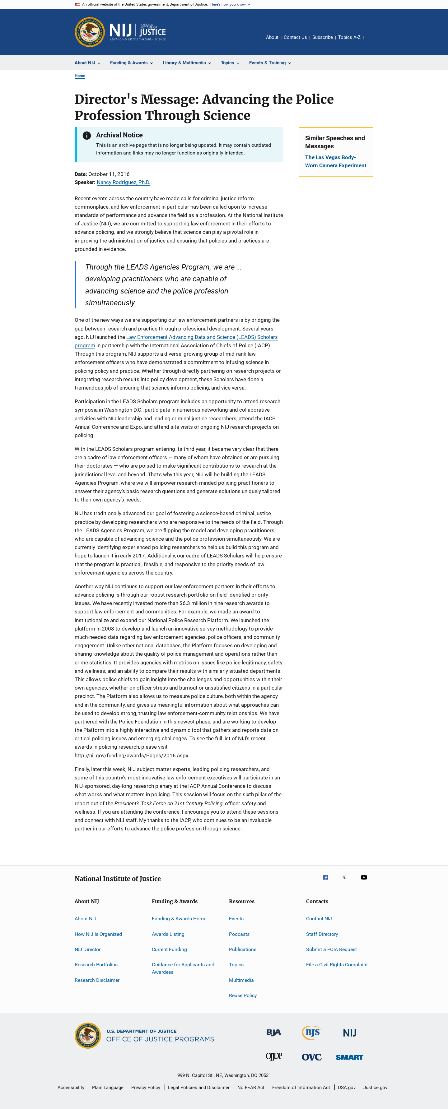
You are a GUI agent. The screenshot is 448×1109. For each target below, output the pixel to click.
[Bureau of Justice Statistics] (312, 1041)
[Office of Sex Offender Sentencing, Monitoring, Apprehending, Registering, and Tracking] (349, 1061)
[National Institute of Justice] (349, 1037)
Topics (236, 965)
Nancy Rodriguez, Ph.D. (123, 182)
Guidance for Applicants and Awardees (183, 968)
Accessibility (71, 1087)
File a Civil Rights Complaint (337, 965)
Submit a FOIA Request (331, 949)
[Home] (138, 32)
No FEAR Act (250, 1087)
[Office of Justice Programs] (90, 32)
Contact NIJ (319, 919)
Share (373, 41)
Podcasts (239, 934)
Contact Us (295, 37)
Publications (242, 949)
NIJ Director (87, 949)
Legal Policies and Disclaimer (199, 1087)
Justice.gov (375, 1087)
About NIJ (85, 919)
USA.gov (347, 1087)
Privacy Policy (145, 1087)
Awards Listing (168, 934)
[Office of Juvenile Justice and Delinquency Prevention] (274, 1062)
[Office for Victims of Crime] (312, 1061)
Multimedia (241, 980)
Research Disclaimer (97, 980)
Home (80, 75)
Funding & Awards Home (179, 919)
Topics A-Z (349, 37)
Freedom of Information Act (301, 1087)
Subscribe (322, 37)
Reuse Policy (243, 995)
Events (236, 919)
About (272, 37)
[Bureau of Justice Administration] (274, 1037)
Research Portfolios (96, 965)
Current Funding (169, 949)
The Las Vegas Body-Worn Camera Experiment (335, 161)
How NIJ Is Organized (98, 934)
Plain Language (108, 1087)
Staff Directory (322, 934)
